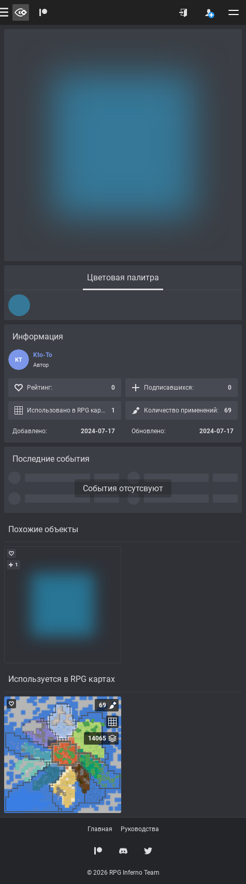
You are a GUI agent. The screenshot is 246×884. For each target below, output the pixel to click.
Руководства (140, 829)
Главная (100, 829)
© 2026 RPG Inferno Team (123, 872)
